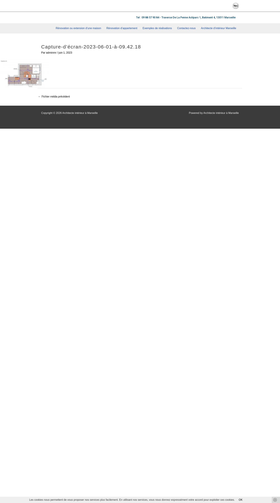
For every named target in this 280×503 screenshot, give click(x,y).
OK (240, 499)
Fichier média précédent (54, 96)
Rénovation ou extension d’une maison (78, 28)
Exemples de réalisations (157, 28)
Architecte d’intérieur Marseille (218, 28)
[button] (186, 18)
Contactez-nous (186, 28)
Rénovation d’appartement (121, 28)
